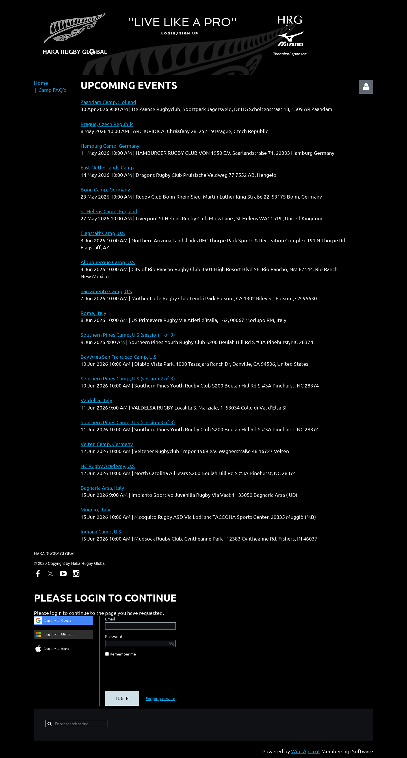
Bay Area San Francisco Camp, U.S (119, 357)
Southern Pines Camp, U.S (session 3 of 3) (128, 422)
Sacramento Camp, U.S (106, 291)
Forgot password (160, 698)
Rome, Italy (93, 313)
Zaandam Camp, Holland (108, 102)
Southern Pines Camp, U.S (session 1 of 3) (128, 334)
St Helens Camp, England (109, 211)
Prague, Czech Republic (107, 124)
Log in (366, 87)
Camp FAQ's (52, 90)
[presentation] (148, 676)
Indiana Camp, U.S (101, 531)
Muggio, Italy (95, 509)
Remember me (123, 653)
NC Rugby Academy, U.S (108, 466)
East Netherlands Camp (107, 167)
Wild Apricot (305, 751)
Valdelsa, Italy (96, 400)
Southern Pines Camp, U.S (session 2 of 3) (128, 378)
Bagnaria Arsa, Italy (102, 488)
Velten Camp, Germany (107, 444)
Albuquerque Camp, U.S (108, 262)
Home (41, 83)
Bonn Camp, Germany (105, 189)
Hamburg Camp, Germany (110, 146)
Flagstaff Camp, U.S (103, 233)
